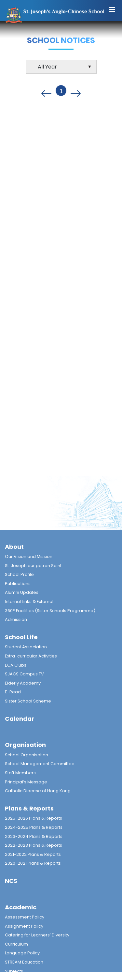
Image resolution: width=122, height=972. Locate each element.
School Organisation (26, 755)
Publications (18, 583)
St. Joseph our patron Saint (33, 566)
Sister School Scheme (28, 701)
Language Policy (22, 953)
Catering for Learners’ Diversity (37, 935)
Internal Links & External (29, 601)
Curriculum (16, 944)
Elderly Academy (23, 683)
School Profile (19, 574)
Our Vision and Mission (28, 556)
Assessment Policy (24, 917)
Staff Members (20, 773)
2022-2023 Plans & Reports (33, 845)
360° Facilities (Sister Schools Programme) (50, 611)
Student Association (26, 647)
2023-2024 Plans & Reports (33, 836)
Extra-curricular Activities (31, 656)
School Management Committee (40, 764)
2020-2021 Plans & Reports (33, 863)
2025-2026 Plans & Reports (33, 818)
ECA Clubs (15, 665)
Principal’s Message (26, 782)
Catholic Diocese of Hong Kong (38, 791)
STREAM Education (24, 962)
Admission (16, 619)
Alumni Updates (21, 592)
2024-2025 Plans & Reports (33, 827)
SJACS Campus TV (24, 674)
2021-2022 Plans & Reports (33, 854)
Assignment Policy (24, 926)
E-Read (13, 692)
